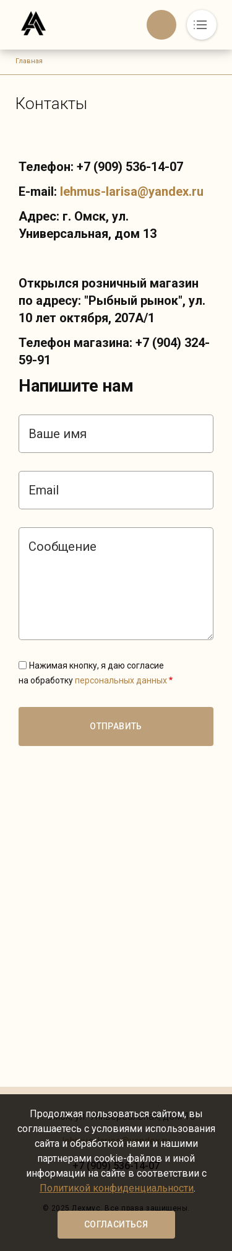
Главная (29, 61)
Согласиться (116, 1224)
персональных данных (121, 680)
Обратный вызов (161, 25)
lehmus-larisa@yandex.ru (132, 191)
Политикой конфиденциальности (117, 1188)
